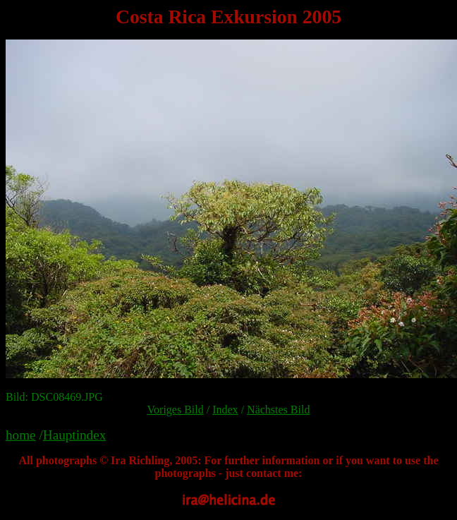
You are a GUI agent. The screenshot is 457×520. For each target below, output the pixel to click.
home (21, 435)
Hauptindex (74, 435)
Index (225, 410)
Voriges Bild (175, 410)
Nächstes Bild (278, 410)
